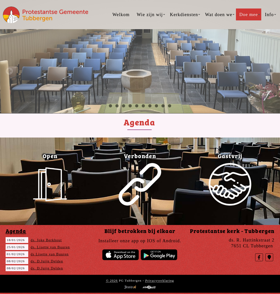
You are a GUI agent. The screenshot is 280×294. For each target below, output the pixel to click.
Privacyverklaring (159, 280)
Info (270, 14)
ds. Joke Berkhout (46, 240)
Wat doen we (219, 14)
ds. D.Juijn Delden (47, 261)
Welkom (121, 14)
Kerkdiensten (185, 14)
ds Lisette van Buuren (50, 254)
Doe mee (249, 14)
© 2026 (112, 280)
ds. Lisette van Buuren (50, 247)
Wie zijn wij (151, 14)
